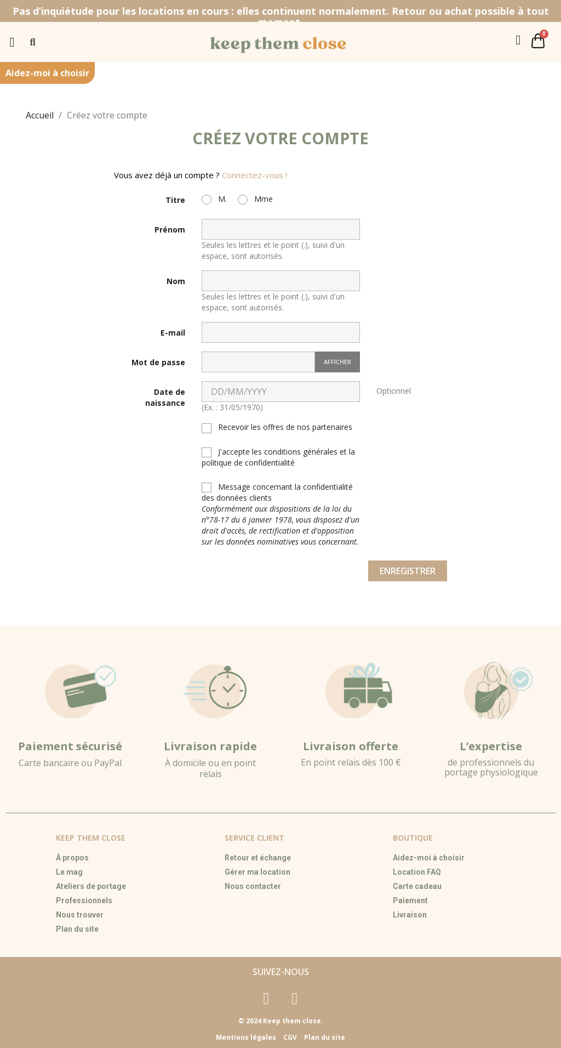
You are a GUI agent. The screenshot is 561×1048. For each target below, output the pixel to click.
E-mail (173, 332)
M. (214, 199)
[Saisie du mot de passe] (258, 362)
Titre (175, 200)
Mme (255, 199)
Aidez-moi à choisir (47, 73)
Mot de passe (158, 362)
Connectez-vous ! (254, 174)
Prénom (169, 229)
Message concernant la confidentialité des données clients (280, 514)
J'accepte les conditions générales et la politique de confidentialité (278, 457)
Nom (176, 281)
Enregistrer (408, 571)
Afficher (337, 362)
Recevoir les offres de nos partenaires (277, 427)
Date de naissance (165, 397)
